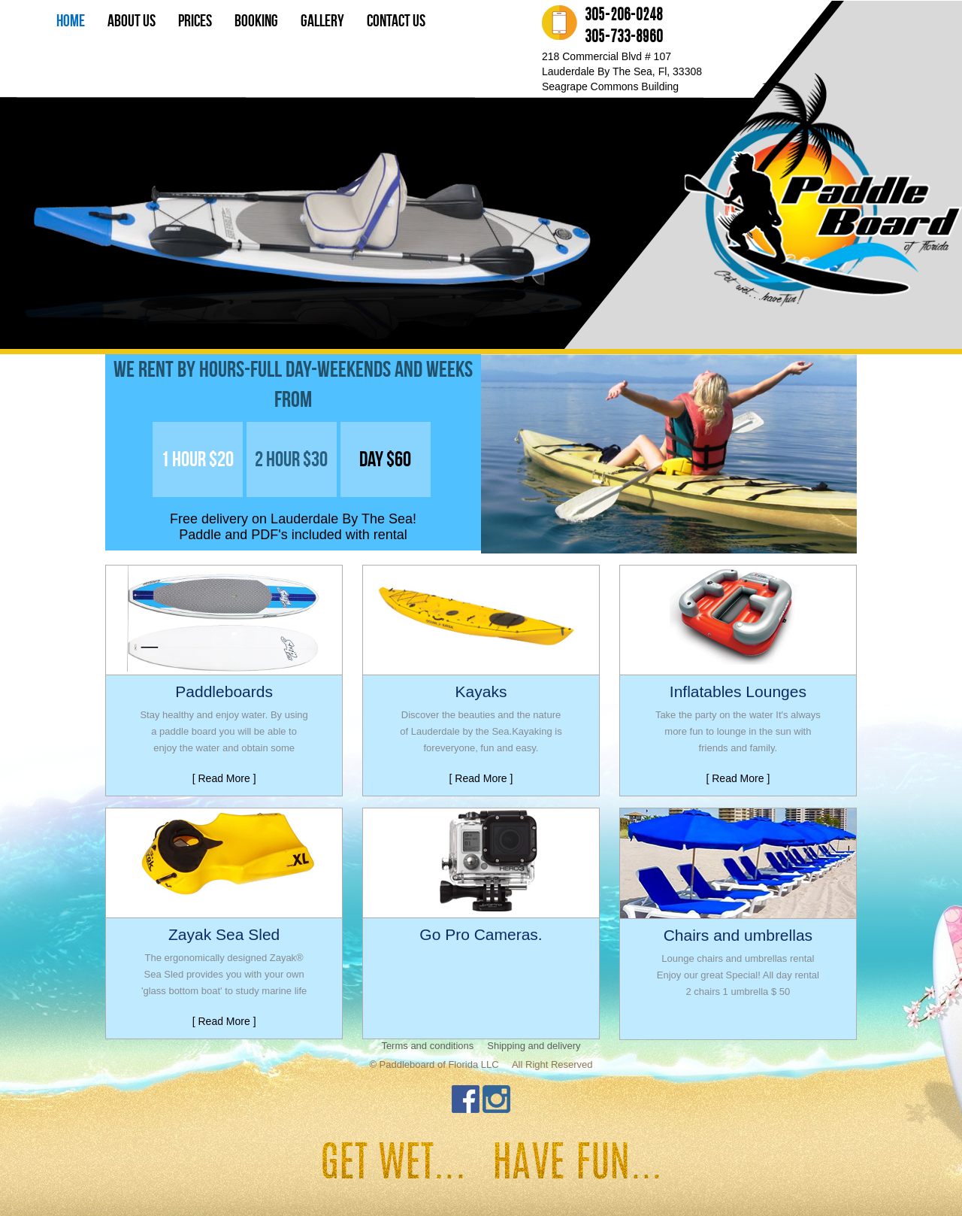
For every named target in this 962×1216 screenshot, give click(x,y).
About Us (131, 20)
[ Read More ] (224, 778)
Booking (256, 20)
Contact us (396, 20)
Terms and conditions (427, 1045)
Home (70, 20)
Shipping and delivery (533, 1045)
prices (195, 20)
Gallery (322, 20)
